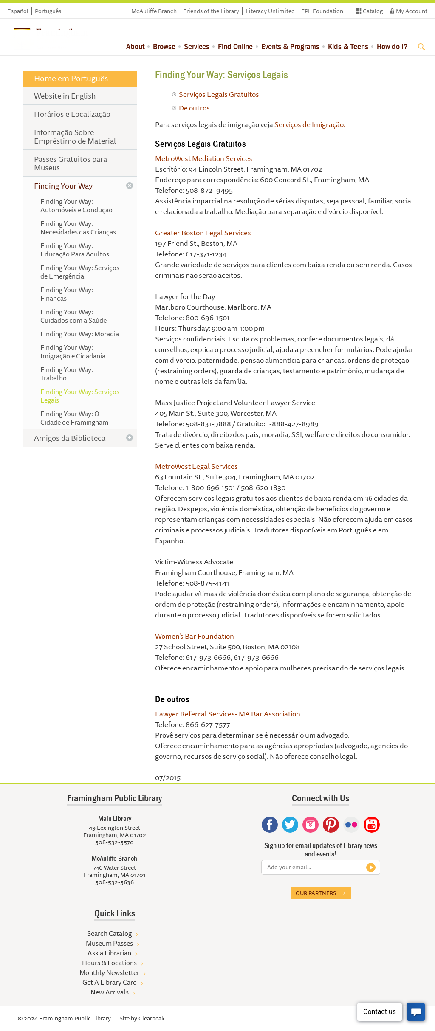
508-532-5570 (114, 842)
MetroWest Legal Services (196, 466)
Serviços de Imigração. (309, 124)
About (135, 46)
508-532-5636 (114, 882)
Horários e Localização (72, 114)
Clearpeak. (152, 1018)
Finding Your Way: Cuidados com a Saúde (73, 316)
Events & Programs (290, 46)
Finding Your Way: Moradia (79, 333)
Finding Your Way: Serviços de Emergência (79, 272)
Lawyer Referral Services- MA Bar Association (227, 713)
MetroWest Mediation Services (203, 158)
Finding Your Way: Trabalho (66, 373)
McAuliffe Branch (154, 11)
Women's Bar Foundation (194, 636)
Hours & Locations (109, 962)
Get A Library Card (109, 982)
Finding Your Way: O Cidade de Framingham (74, 418)
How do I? (392, 46)
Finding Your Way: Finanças (66, 294)
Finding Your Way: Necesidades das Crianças (78, 227)
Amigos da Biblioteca (69, 438)
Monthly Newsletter (109, 972)
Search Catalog (109, 933)
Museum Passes (109, 943)
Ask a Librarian (109, 953)
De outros (194, 107)
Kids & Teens (348, 46)
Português (48, 11)
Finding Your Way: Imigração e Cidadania (72, 351)
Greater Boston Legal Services (203, 232)
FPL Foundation (322, 11)
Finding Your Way (63, 186)
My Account (411, 11)
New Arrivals (109, 992)
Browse (164, 46)
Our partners (316, 893)
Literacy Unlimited (270, 11)
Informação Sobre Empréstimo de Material (75, 136)
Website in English (65, 95)
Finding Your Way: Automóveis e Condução (76, 205)
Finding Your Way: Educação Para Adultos (74, 249)
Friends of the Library (211, 11)
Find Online (235, 46)
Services (196, 46)
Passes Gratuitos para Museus (70, 163)
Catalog (373, 11)
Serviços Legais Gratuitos (219, 94)
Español (17, 11)
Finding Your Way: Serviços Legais (79, 396)
